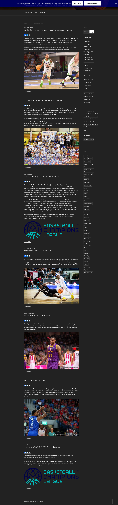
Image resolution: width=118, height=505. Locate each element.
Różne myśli (87, 94)
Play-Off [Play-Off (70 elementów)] (86, 220)
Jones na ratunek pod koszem (37, 315)
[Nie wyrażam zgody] (116, 3)
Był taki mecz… (87, 79)
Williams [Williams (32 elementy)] (86, 258)
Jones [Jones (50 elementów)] (85, 188)
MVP (85, 88)
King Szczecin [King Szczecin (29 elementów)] (88, 190)
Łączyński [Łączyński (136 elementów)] (86, 270)
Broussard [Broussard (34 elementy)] (87, 161)
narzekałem (39, 38)
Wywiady (86, 102)
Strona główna (28, 12)
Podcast (86, 91)
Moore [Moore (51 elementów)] (86, 212)
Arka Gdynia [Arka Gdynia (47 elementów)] (87, 155)
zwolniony (43, 40)
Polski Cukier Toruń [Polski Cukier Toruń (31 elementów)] (87, 226)
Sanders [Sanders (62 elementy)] (86, 233)
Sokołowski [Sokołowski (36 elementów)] (87, 238)
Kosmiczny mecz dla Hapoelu (37, 250)
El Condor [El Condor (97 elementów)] (86, 167)
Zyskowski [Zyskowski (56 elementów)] (87, 267)
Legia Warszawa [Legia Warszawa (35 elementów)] (87, 197)
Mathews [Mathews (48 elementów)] (86, 206)
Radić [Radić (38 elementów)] (85, 230)
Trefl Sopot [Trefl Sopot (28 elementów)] (87, 256)
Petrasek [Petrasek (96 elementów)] (86, 217)
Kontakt (42, 12)
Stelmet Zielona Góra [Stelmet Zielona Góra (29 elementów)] (88, 246)
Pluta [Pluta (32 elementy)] (90, 223)
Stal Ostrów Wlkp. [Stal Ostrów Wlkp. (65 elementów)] (87, 242)
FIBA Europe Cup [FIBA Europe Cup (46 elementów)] (87, 170)
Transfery (86, 99)
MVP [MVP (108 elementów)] (91, 212)
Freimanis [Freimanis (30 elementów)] (86, 177)
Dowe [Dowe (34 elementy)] (85, 164)
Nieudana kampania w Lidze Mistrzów (41, 176)
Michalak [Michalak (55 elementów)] (86, 209)
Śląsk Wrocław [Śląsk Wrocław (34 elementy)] (88, 272)
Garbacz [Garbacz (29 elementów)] (86, 179)
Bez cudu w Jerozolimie (34, 380)
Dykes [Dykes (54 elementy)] (91, 164)
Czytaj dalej (27, 91)
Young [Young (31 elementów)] (86, 264)
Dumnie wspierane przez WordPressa (33, 501)
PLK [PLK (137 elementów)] (85, 223)
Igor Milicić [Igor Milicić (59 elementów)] (87, 182)
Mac (85, 64)
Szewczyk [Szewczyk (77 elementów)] (86, 253)
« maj (85, 130)
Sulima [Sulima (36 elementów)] (86, 250)
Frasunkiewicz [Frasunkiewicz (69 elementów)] (88, 174)
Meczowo (86, 85)
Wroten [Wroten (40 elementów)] (86, 261)
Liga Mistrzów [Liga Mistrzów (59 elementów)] (88, 203)
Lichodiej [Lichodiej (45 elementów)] (86, 200)
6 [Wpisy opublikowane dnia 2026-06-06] (95, 116)
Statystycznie (87, 96)
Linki (36, 12)
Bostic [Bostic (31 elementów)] (90, 158)
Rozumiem (77, 3)
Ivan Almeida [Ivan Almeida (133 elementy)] (87, 185)
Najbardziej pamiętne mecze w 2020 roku (43, 100)
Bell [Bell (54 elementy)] (85, 158)
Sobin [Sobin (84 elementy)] (91, 236)
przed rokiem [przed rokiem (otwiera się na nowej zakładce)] (48, 463)
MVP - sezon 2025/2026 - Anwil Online (88, 43)
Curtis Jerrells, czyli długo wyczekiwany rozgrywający (48, 30)
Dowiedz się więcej (92, 3)
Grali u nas (86, 82)
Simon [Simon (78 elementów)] (86, 236)
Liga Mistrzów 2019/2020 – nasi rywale (42, 447)
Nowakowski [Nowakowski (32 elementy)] (87, 214)
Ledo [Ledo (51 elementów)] (85, 193)
